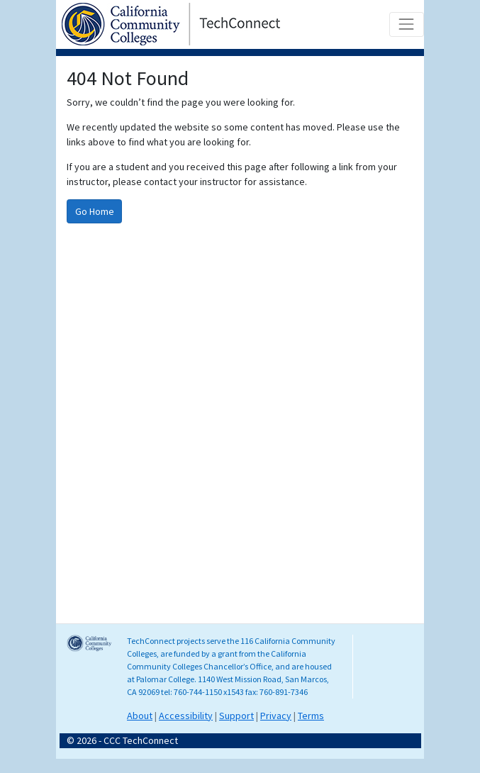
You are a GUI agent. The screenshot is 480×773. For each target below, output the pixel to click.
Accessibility (186, 715)
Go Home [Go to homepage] (94, 211)
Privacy (275, 715)
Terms (311, 715)
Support (236, 715)
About (139, 715)
